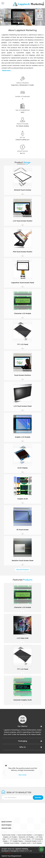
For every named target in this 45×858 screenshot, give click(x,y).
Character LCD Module (22, 313)
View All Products (22, 569)
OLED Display (22, 468)
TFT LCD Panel (22, 344)
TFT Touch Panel (24, 839)
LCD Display (38, 835)
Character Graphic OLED (22, 700)
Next (41, 772)
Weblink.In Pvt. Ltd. (25, 851)
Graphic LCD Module (22, 437)
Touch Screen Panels (8, 835)
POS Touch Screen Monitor (22, 252)
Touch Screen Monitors (22, 375)
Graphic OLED (22, 499)
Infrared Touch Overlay (22, 190)
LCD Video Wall (22, 638)
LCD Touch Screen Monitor (22, 221)
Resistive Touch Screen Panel (22, 560)
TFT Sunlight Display (16, 841)
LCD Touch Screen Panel (23, 406)
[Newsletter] (22, 797)
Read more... (6, 70)
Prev (4, 772)
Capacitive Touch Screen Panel (22, 283)
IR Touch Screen (23, 530)
